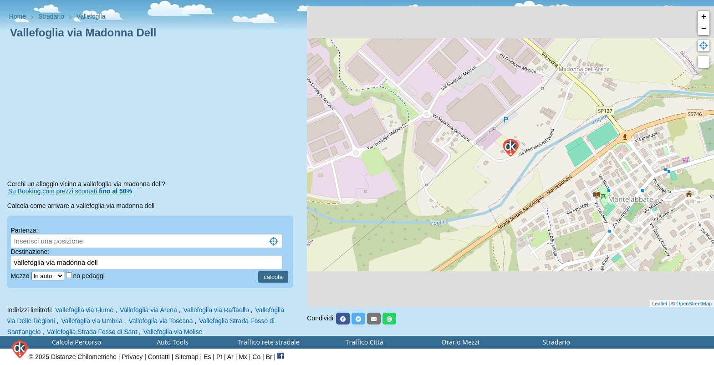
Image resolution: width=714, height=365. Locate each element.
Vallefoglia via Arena (148, 310)
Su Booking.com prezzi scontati (70, 191)
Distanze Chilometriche (84, 356)
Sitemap (186, 356)
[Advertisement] (153, 111)
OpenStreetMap (694, 303)
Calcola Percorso (76, 342)
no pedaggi (90, 275)
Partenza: (24, 230)
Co (256, 356)
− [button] (703, 29)
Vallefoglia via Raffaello (216, 310)
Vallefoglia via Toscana (160, 320)
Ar (230, 356)
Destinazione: (29, 251)
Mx (243, 356)
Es (207, 356)
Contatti (159, 356)
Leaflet (659, 303)
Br (269, 356)
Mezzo (20, 275)
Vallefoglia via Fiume (84, 310)
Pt (219, 356)
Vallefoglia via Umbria (91, 320)
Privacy (132, 356)
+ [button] (703, 16)
